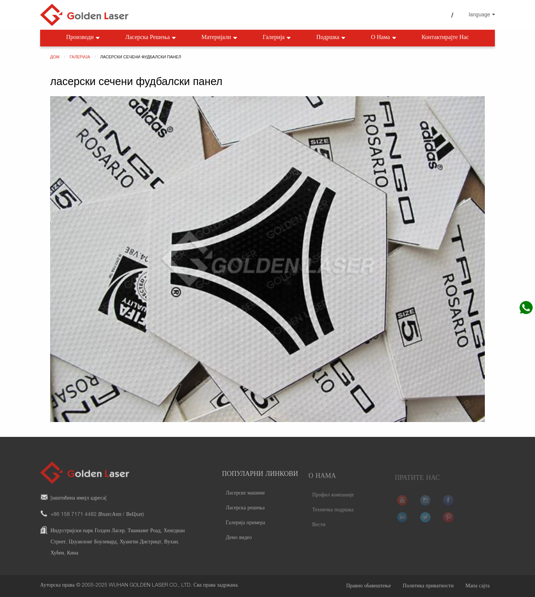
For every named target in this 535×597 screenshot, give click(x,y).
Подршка (331, 38)
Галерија (277, 38)
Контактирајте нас (445, 38)
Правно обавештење (368, 586)
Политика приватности (428, 586)
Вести (318, 533)
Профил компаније (333, 503)
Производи (83, 38)
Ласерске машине (245, 503)
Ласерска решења (151, 38)
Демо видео (239, 547)
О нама (384, 38)
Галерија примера (245, 532)
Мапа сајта (478, 586)
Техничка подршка (333, 518)
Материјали (220, 38)
